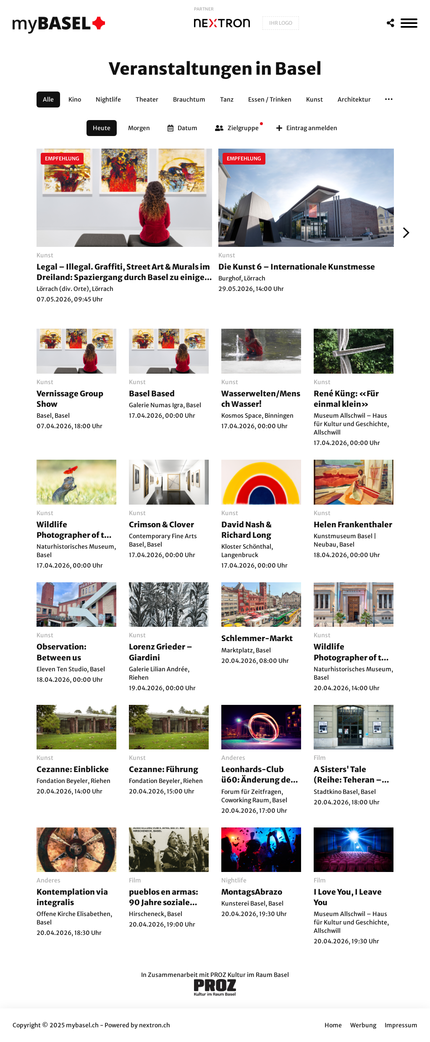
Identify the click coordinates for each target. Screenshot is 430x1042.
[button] (388, 99)
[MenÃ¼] (409, 23)
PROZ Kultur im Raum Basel (249, 975)
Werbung (363, 1025)
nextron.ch (154, 1025)
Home (333, 1025)
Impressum (401, 1025)
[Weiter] (404, 232)
